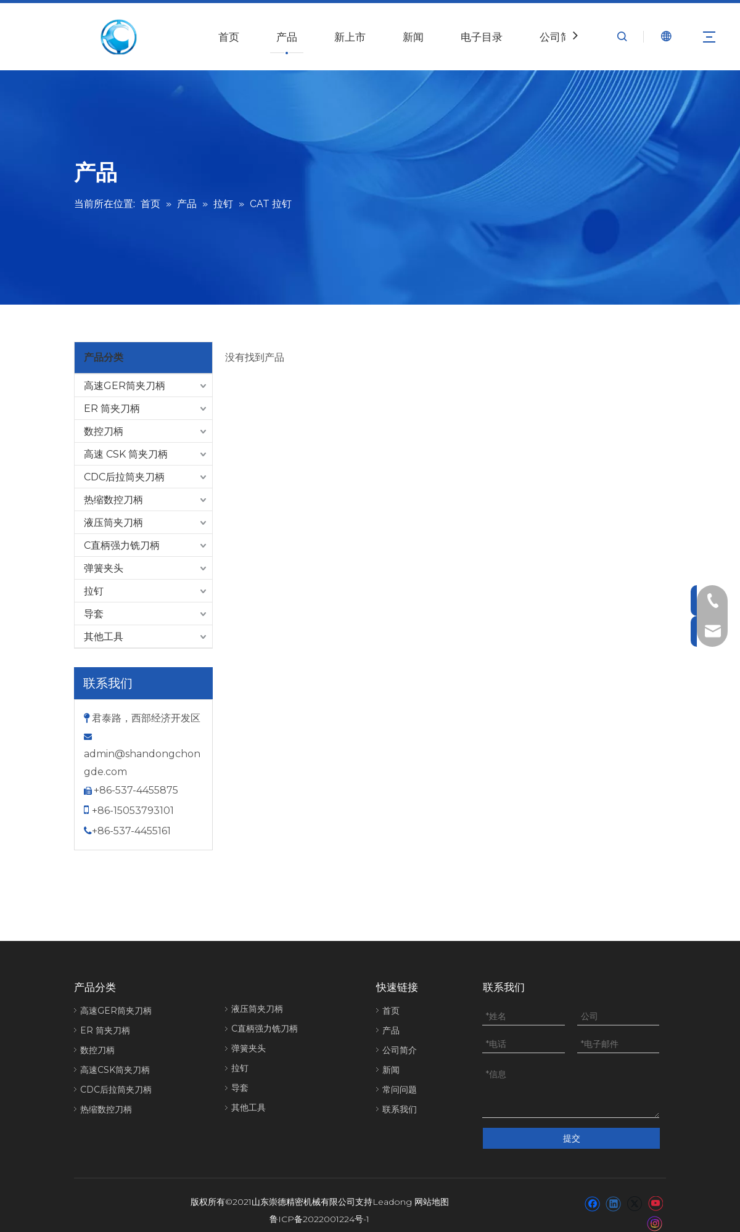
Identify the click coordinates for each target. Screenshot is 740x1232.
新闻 (413, 37)
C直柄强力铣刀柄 (122, 545)
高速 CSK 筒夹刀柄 (126, 454)
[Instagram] (655, 1214)
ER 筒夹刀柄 (112, 408)
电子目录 (482, 37)
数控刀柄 (103, 431)
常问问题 (399, 1089)
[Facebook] (592, 1194)
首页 (228, 37)
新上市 (350, 37)
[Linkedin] (613, 1194)
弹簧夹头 (103, 568)
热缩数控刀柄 (113, 500)
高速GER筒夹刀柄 (124, 386)
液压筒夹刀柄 (113, 522)
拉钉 (94, 591)
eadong (395, 1193)
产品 (286, 37)
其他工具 (103, 637)
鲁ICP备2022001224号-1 (319, 1210)
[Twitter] (634, 1194)
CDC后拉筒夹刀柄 (124, 477)
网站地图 (431, 1193)
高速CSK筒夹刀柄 (115, 1069)
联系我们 (399, 1109)
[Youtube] (655, 1194)
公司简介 (561, 37)
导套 (94, 614)
